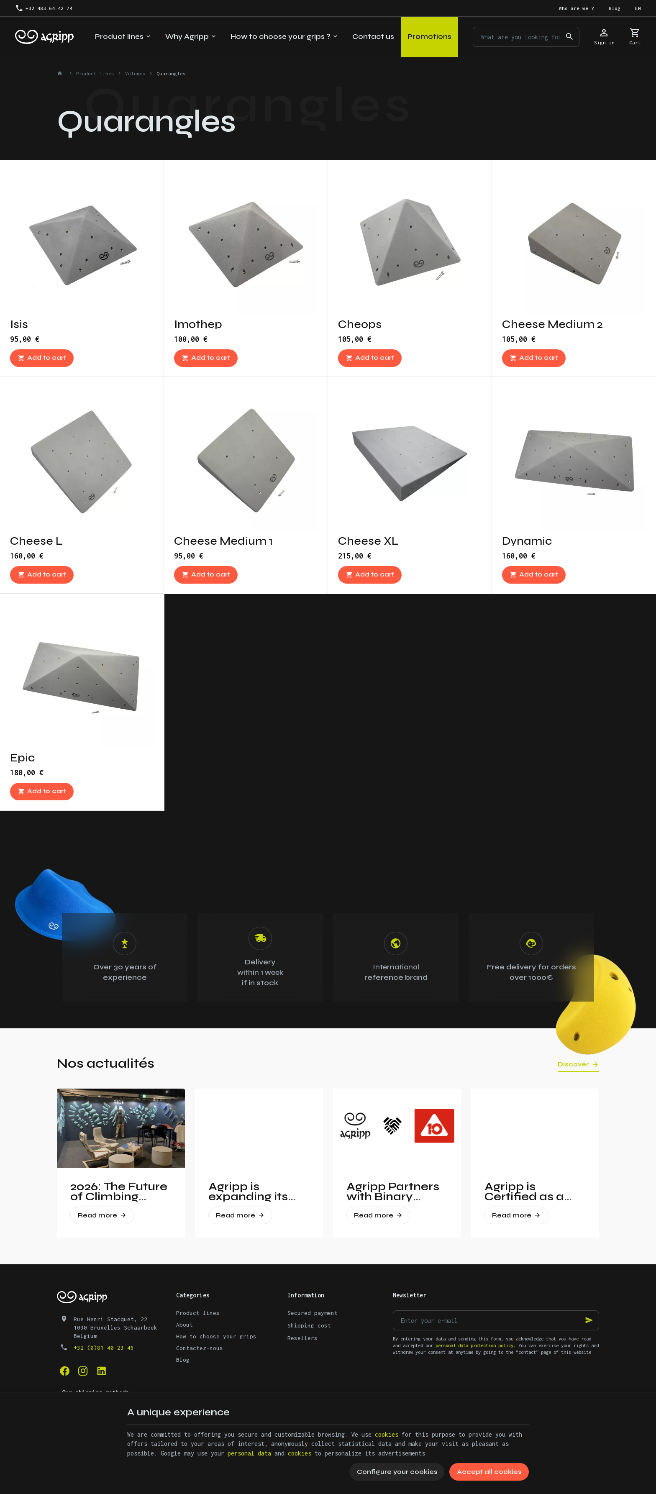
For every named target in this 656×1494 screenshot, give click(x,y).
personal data (249, 1453)
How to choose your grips (216, 1336)
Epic (22, 758)
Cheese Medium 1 (223, 541)
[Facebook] (64, 1371)
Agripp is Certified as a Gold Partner (524, 1191)
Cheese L (36, 541)
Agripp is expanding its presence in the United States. (254, 1191)
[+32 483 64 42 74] (43, 8)
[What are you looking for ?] (526, 37)
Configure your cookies (397, 1472)
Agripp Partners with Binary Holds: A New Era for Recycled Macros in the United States (396, 1191)
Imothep (198, 324)
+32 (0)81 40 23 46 (104, 1347)
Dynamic (527, 541)
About (184, 1324)
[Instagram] (82, 1371)
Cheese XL (368, 541)
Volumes (135, 73)
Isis (19, 324)
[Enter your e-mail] (496, 1320)
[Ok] (589, 1320)
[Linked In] (101, 1371)
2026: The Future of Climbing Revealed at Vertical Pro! (118, 1191)
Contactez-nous (199, 1348)
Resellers (302, 1338)
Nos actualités (105, 1063)
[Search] (569, 37)
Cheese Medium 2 (552, 324)
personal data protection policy (474, 1345)
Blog (183, 1359)
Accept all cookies (489, 1472)
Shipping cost (309, 1325)
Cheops (360, 324)
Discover (573, 1064)
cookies (386, 1434)
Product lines (95, 73)
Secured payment (312, 1312)
